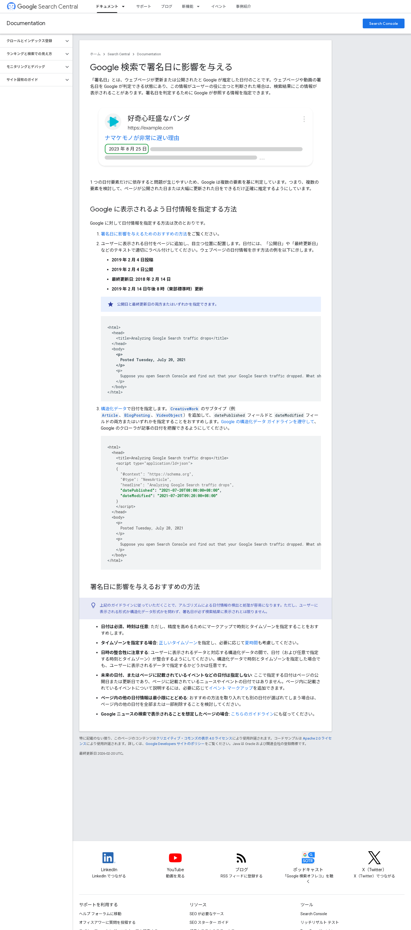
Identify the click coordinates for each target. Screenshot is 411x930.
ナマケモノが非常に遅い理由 (142, 138)
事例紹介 (243, 6)
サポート (143, 6)
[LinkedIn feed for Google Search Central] (109, 862)
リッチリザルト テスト (319, 922)
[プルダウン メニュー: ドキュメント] (124, 6)
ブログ (166, 6)
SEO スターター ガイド (209, 922)
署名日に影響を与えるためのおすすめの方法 (144, 234)
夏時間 (251, 642)
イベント (218, 6)
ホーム (95, 54)
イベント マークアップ (231, 688)
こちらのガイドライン (252, 714)
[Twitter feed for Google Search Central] (374, 862)
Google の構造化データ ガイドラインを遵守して (267, 421)
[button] (32, 41)
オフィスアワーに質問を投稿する (107, 922)
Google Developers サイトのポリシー (175, 744)
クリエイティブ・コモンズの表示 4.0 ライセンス (194, 738)
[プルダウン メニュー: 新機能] (199, 6)
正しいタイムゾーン (178, 642)
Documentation (25, 23)
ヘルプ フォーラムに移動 (100, 914)
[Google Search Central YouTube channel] (175, 862)
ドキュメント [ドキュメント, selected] (107, 6)
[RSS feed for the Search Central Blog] (242, 862)
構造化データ (114, 408)
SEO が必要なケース (207, 914)
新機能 (187, 6)
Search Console (383, 23)
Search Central (47, 6)
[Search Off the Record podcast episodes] (308, 862)
